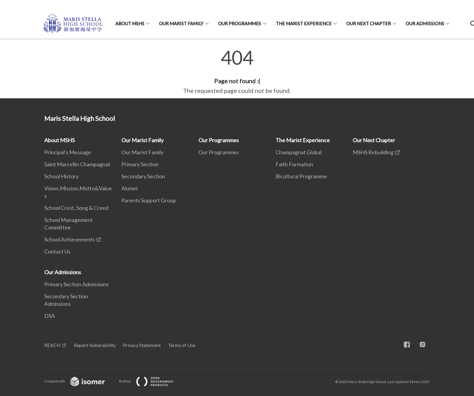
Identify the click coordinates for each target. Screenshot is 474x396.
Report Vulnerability (95, 345)
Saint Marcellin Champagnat (77, 164)
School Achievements (69, 239)
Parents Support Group (148, 200)
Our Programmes (239, 23)
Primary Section (139, 164)
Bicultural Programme (301, 176)
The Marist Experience (304, 23)
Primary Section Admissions (76, 284)
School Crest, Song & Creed (76, 207)
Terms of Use (181, 345)
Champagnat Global (299, 152)
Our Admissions (425, 23)
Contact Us (57, 251)
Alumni (129, 188)
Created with (79, 381)
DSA (49, 315)
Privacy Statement (142, 345)
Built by (151, 381)
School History (61, 176)
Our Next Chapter (368, 23)
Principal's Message (67, 152)
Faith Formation (294, 164)
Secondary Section (143, 176)
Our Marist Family (181, 23)
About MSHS (129, 23)
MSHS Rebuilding (373, 152)
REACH (52, 345)
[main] (237, 71)
